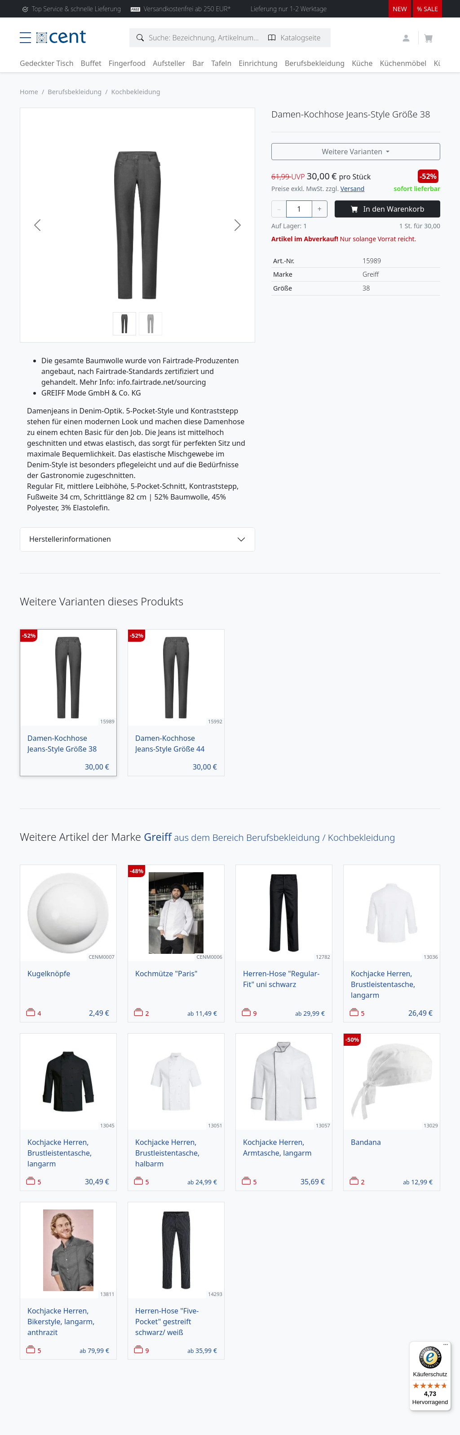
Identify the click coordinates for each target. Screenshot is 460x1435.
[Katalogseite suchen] (272, 37)
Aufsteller (169, 63)
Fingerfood (127, 63)
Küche (362, 63)
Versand (353, 188)
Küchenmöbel (403, 63)
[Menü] (445, 1346)
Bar (198, 63)
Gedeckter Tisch (47, 63)
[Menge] (299, 208)
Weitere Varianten (353, 152)
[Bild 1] (124, 323)
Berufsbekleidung (315, 63)
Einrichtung (258, 63)
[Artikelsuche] (140, 37)
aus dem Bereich (269, 837)
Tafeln (221, 63)
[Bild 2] (150, 323)
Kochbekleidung (135, 91)
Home (29, 91)
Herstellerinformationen (70, 539)
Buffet (91, 63)
